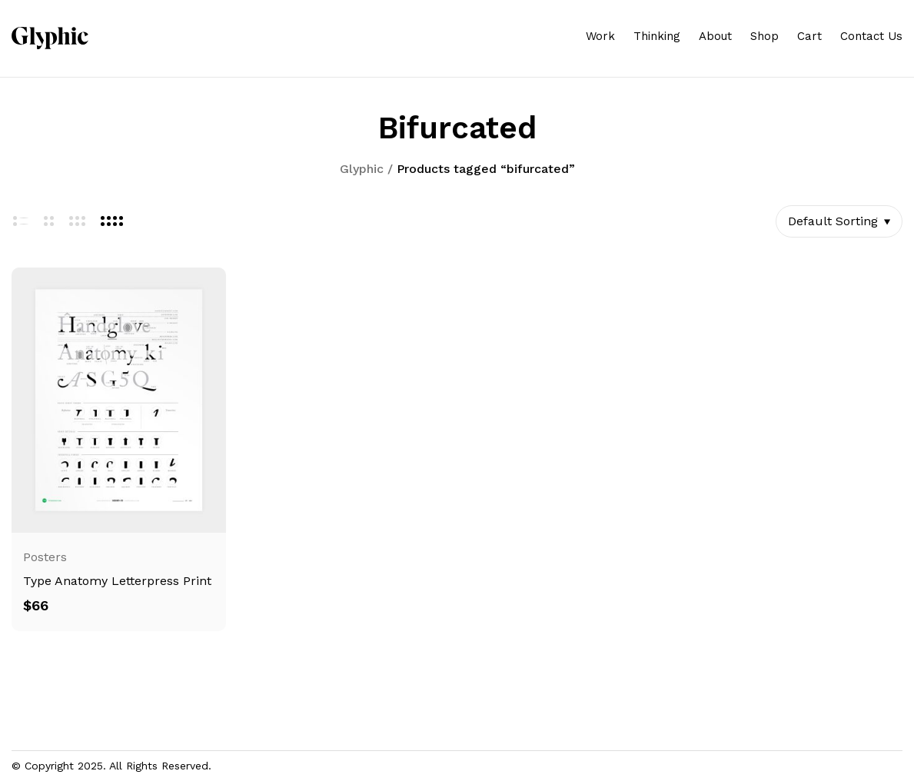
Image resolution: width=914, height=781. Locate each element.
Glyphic (362, 168)
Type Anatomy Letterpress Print (117, 580)
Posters (45, 557)
